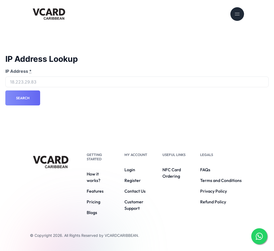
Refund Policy (213, 201)
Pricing (93, 201)
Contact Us (135, 191)
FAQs (205, 169)
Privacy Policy (213, 191)
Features (95, 191)
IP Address (18, 71)
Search (22, 98)
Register (132, 180)
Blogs (92, 212)
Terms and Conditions (221, 180)
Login (129, 169)
